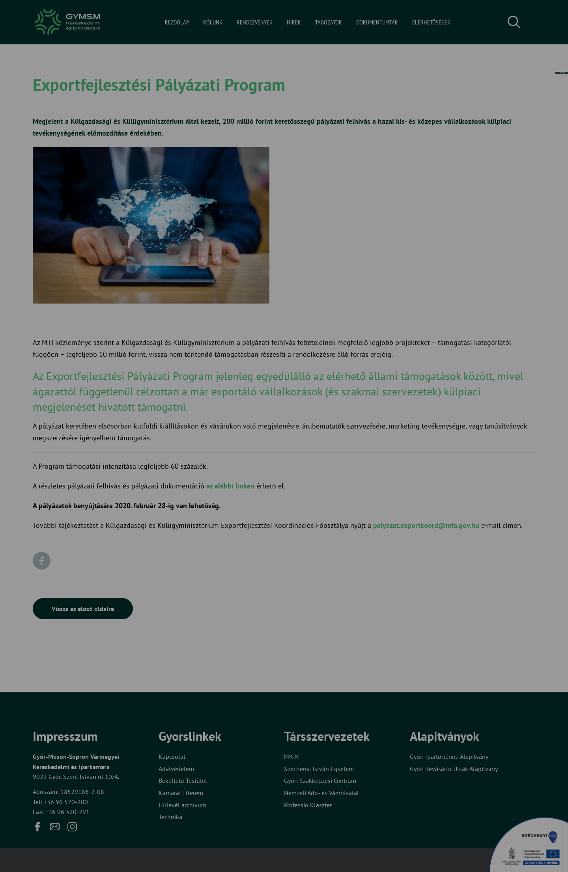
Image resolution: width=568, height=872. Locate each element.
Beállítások (314, 461)
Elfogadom (251, 461)
